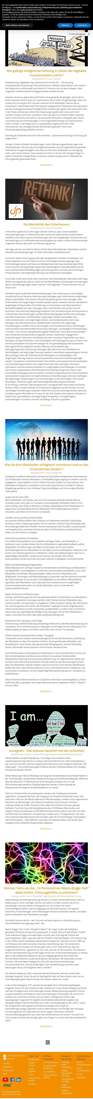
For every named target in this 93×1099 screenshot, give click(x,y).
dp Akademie (34, 1059)
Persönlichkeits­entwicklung (50, 1066)
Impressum (8, 1067)
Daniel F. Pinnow (46, 79)
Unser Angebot (32, 1069)
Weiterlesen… (46, 165)
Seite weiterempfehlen (14, 1056)
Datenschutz (8, 1070)
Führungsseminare (51, 1062)
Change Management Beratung (67, 1073)
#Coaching (78, 754)
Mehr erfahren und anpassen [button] (17, 25)
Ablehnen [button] (65, 25)
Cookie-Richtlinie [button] (26, 10)
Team (31, 1074)
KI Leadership (49, 1071)
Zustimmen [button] (82, 25)
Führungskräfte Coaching (67, 1080)
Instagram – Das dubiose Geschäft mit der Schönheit (46, 751)
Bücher (80, 1074)
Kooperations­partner (35, 1079)
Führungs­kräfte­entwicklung (66, 1064)
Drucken (8, 1058)
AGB (5, 1074)
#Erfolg (51, 754)
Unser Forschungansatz (84, 1069)
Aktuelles (32, 1084)
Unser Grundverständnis (84, 1063)
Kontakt (6, 1063)
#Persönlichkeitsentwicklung (64, 754)
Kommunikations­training (50, 1076)
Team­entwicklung (66, 1086)
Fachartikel (81, 1077)
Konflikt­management (67, 1091)
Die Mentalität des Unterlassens (46, 224)
